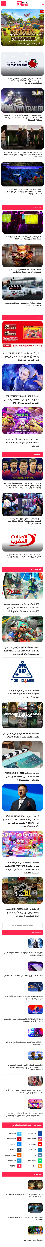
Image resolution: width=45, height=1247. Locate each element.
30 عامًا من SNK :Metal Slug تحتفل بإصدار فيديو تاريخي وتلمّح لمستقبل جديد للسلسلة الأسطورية (22, 912)
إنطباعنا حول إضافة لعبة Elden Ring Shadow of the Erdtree (23, 1195)
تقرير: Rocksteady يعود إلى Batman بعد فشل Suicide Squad (23, 954)
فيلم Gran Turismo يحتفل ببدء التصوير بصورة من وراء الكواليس (22, 304)
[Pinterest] (12, 1139)
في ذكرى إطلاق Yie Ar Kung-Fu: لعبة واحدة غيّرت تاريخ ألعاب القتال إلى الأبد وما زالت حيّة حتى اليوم (21, 356)
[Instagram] (33, 1139)
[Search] (3, 3)
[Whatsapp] (33, 1160)
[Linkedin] (33, 1150)
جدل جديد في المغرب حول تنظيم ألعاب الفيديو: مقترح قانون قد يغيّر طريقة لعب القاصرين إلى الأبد (24, 521)
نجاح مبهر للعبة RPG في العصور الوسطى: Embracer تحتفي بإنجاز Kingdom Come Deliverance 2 (25, 1067)
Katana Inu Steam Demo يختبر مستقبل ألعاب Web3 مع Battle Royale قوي (25, 271)
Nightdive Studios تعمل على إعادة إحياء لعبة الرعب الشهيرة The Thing (23, 1020)
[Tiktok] (12, 1166)
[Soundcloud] (12, 1155)
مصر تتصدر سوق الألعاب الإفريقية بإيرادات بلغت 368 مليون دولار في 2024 (23, 238)
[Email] (12, 1144)
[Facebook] (33, 1133)
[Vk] (33, 1155)
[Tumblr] (12, 1150)
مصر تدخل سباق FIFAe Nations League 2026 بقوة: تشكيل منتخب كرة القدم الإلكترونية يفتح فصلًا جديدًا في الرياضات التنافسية (22, 486)
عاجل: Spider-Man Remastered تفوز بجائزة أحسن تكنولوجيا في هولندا (24, 1092)
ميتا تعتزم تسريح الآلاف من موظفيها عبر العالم (23, 975)
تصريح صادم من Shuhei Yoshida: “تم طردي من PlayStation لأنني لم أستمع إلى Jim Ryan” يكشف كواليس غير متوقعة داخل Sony (21, 821)
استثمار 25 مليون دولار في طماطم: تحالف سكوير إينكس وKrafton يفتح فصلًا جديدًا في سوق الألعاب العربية (24, 81)
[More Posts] (22, 925)
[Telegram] (12, 1160)
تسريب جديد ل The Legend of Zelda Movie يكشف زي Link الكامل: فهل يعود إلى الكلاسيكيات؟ (22, 776)
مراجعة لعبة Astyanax (33, 1240)
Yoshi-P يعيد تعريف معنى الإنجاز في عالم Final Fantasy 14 (23, 1043)
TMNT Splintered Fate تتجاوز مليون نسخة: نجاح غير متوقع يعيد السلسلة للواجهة (22, 442)
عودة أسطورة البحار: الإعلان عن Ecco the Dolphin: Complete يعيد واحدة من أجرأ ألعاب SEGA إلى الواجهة (24, 192)
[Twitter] (12, 1133)
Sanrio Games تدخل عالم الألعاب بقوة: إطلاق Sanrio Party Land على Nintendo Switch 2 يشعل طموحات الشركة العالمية (21, 868)
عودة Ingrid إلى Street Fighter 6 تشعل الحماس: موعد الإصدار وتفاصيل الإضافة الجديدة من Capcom (21, 399)
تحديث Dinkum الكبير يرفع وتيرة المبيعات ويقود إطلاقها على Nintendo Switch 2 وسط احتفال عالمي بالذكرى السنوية (25, 38)
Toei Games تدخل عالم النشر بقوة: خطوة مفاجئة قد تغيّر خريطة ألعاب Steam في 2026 (23, 694)
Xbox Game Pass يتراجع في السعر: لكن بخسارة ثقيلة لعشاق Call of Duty (21, 735)
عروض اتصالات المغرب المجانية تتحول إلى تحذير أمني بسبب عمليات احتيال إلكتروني (24, 555)
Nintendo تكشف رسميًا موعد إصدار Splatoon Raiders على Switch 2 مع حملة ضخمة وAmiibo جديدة (21, 650)
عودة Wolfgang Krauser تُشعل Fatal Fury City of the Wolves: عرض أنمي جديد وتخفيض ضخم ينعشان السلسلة (23, 118)
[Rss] (33, 1166)
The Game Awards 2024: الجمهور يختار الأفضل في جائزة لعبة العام (23, 997)
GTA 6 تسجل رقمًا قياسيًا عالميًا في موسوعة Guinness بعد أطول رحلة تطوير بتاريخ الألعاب (24, 1114)
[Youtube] (33, 1144)
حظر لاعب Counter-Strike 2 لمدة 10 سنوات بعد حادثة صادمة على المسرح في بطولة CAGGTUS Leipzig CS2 (22, 155)
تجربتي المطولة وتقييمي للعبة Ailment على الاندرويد (24, 1218)
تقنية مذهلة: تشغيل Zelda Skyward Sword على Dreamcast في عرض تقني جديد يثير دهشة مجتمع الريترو (21, 607)
